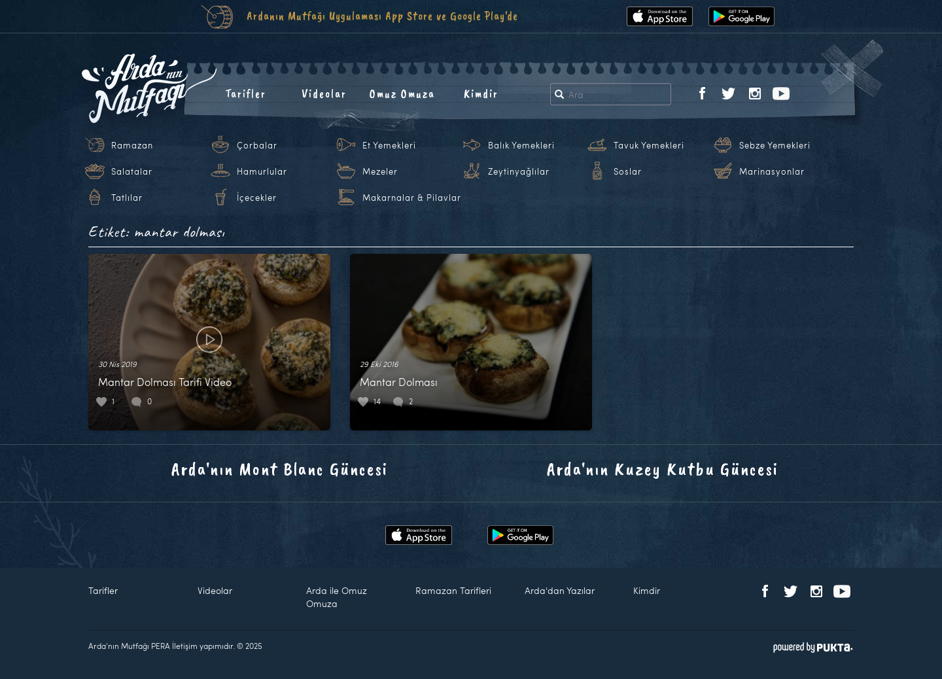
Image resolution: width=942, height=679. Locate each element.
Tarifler (245, 93)
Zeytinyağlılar (519, 171)
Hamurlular (262, 171)
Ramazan (132, 145)
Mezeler (380, 171)
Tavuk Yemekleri (649, 145)
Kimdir (481, 93)
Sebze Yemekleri (775, 145)
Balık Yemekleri (521, 145)
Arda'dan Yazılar (560, 590)
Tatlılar (127, 197)
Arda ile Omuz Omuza (336, 597)
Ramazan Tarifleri (453, 590)
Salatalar (131, 171)
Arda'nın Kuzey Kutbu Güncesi (662, 468)
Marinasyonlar (772, 171)
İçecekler (257, 197)
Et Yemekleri (389, 145)
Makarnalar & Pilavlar (411, 197)
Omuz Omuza (402, 93)
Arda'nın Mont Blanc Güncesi (279, 468)
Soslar (628, 171)
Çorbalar (257, 145)
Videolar (324, 93)
